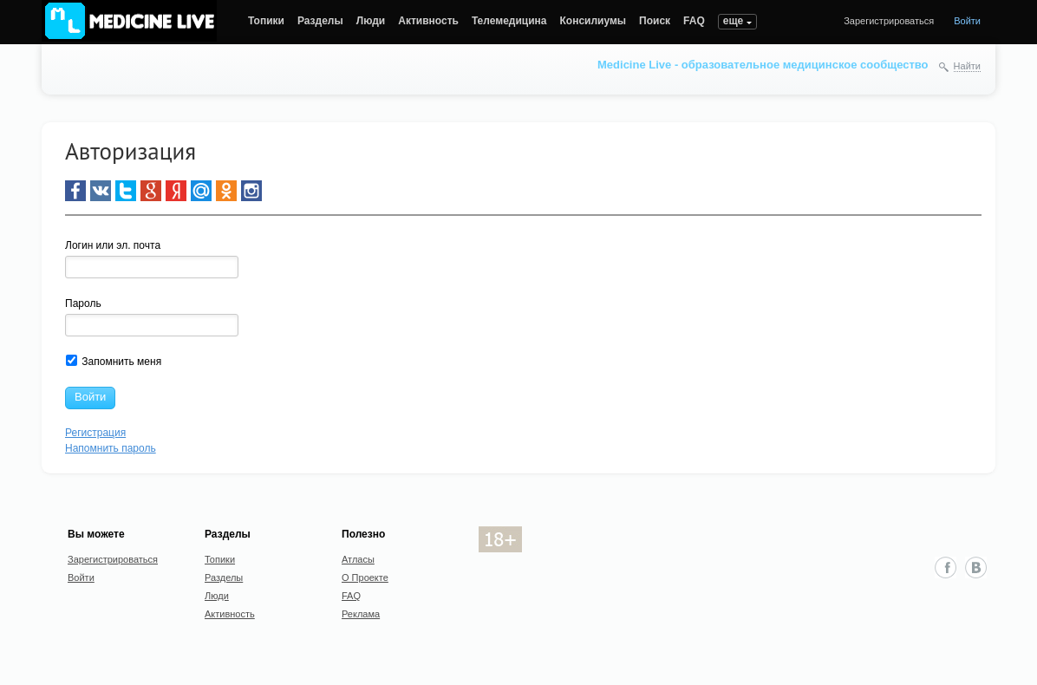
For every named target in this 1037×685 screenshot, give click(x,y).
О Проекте (365, 577)
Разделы (320, 21)
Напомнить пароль (110, 448)
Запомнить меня (113, 361)
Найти (967, 66)
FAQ (694, 21)
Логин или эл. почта (112, 245)
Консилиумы (593, 21)
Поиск (654, 21)
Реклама (361, 614)
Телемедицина (509, 21)
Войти (967, 21)
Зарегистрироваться (889, 21)
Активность (428, 21)
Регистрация (95, 433)
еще (733, 21)
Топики (266, 21)
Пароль (83, 303)
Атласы (358, 559)
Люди (371, 21)
